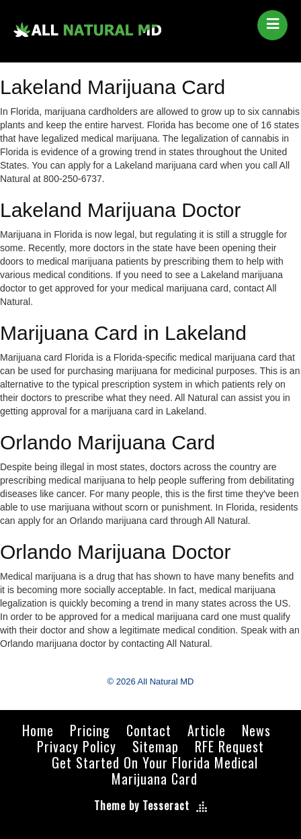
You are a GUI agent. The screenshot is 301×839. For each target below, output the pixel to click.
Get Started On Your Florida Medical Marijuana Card (155, 770)
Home (38, 730)
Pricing (90, 730)
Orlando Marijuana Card (107, 442)
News (256, 730)
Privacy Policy (76, 746)
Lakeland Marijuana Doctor (120, 210)
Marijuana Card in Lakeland (123, 333)
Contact (148, 730)
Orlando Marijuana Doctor (115, 552)
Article (206, 730)
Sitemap (155, 746)
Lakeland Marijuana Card (112, 87)
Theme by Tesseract (141, 805)
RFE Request (229, 746)
